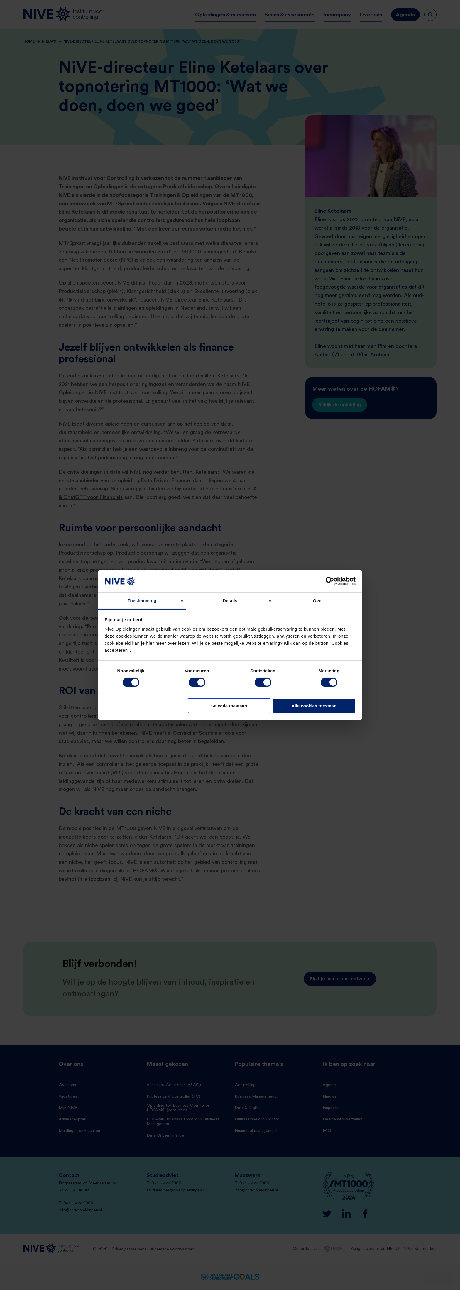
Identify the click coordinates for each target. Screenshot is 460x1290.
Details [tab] (230, 600)
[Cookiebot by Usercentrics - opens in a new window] (330, 581)
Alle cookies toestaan (314, 705)
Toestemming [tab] (142, 600)
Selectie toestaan (229, 705)
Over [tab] (318, 600)
